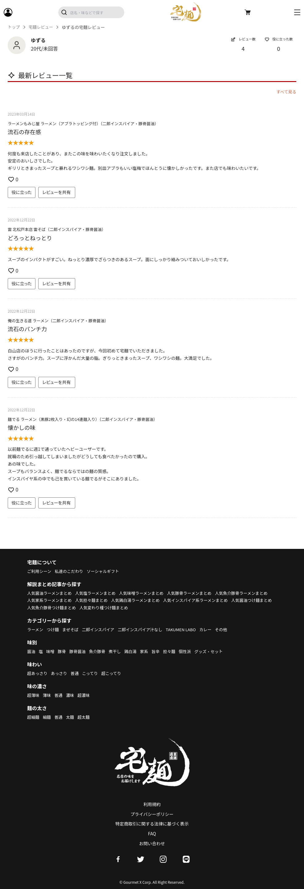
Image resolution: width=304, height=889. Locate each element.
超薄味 (33, 695)
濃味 (72, 695)
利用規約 (152, 804)
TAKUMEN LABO (189, 629)
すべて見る (285, 91)
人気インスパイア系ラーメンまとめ (61, 607)
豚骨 (63, 651)
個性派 (192, 651)
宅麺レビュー (42, 27)
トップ (14, 27)
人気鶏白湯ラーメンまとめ (201, 600)
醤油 (31, 651)
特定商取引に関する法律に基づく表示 (152, 824)
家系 (149, 651)
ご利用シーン (40, 571)
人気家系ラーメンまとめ (110, 600)
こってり (93, 673)
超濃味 (86, 695)
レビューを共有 (57, 192)
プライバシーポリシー (152, 814)
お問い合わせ (152, 843)
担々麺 (175, 651)
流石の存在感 (24, 132)
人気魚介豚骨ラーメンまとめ (55, 600)
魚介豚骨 (100, 651)
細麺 (47, 717)
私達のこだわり (71, 571)
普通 (77, 673)
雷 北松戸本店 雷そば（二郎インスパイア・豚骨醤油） (57, 229)
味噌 (51, 651)
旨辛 (161, 651)
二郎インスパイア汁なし (146, 629)
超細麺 (33, 717)
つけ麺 (54, 629)
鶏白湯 (135, 651)
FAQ (152, 833)
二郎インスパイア (101, 629)
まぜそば (72, 629)
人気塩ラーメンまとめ (99, 593)
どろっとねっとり (30, 238)
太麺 (72, 717)
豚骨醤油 (79, 651)
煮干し (119, 651)
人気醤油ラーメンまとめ (50, 593)
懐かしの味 (21, 427)
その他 (231, 629)
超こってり (115, 673)
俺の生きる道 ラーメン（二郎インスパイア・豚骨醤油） (58, 320)
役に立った (21, 192)
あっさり (60, 673)
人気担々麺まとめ (154, 600)
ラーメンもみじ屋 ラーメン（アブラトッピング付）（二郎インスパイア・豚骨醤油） (83, 123)
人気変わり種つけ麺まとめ (227, 607)
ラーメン (35, 629)
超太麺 (86, 717)
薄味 (47, 695)
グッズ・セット (217, 651)
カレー (215, 629)
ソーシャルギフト (107, 571)
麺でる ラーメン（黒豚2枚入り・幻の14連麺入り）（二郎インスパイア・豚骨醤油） (82, 419)
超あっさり (38, 673)
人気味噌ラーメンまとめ (147, 593)
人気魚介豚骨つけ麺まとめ (172, 607)
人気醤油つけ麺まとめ (120, 607)
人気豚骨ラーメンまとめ (198, 593)
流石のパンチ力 (27, 329)
